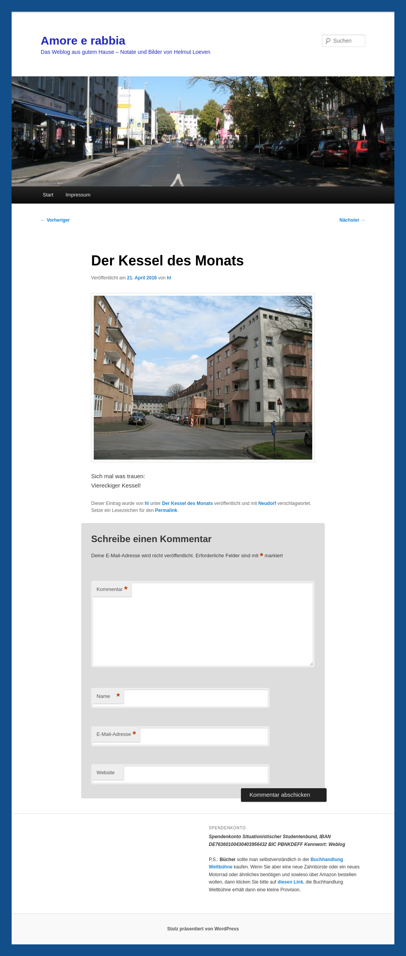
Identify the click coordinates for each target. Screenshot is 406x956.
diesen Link (290, 882)
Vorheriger (55, 220)
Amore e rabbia (83, 40)
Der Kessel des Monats (187, 503)
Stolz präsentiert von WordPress (203, 929)
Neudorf (267, 503)
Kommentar (111, 589)
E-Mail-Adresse (116, 734)
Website (105, 772)
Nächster (352, 220)
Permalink (166, 510)
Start (48, 195)
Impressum (77, 195)
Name (108, 696)
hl (169, 278)
